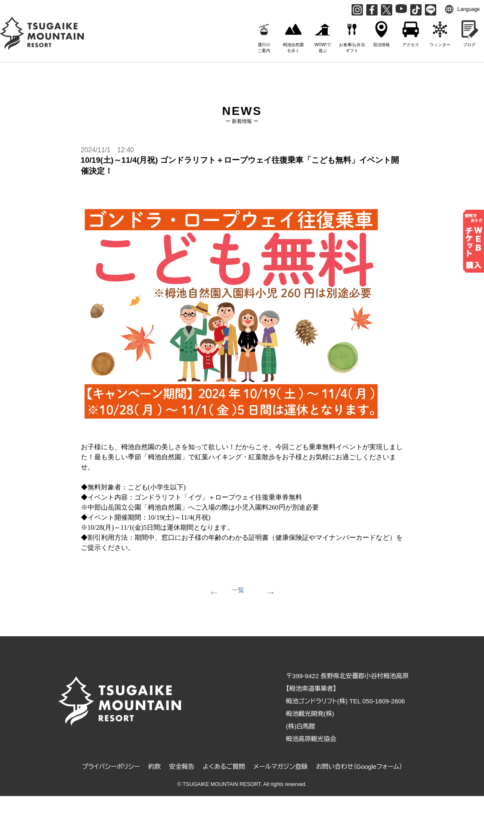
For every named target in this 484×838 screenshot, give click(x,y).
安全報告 (181, 766)
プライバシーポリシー (111, 766)
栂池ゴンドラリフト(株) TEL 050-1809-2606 (345, 701)
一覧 (238, 589)
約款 (154, 766)
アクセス (410, 32)
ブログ (469, 32)
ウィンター (440, 32)
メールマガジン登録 (281, 766)
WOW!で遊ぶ (322, 35)
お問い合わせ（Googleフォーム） (359, 766)
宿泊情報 (381, 32)
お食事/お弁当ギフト (352, 35)
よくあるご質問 (224, 766)
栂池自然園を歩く (293, 35)
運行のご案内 (264, 35)
